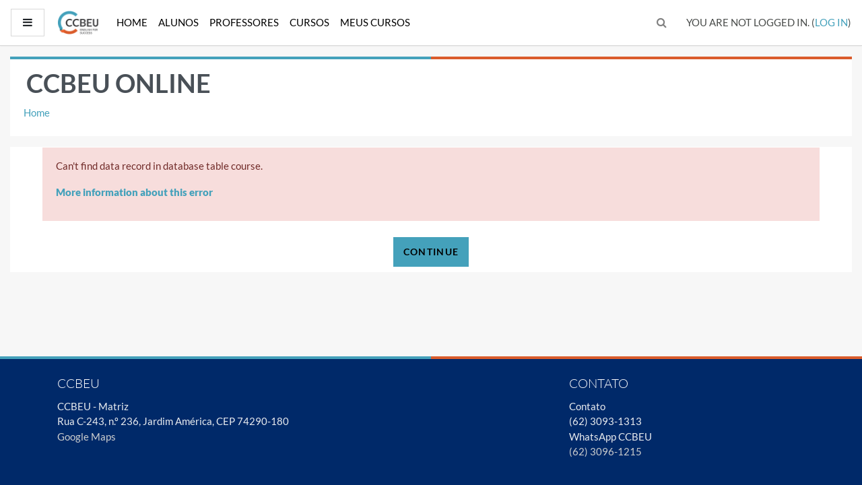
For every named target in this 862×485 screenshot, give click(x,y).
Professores (244, 22)
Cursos (309, 22)
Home (132, 22)
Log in (831, 22)
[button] (662, 22)
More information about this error (134, 192)
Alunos (178, 22)
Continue (431, 251)
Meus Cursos (375, 22)
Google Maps (86, 436)
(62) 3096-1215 (605, 451)
